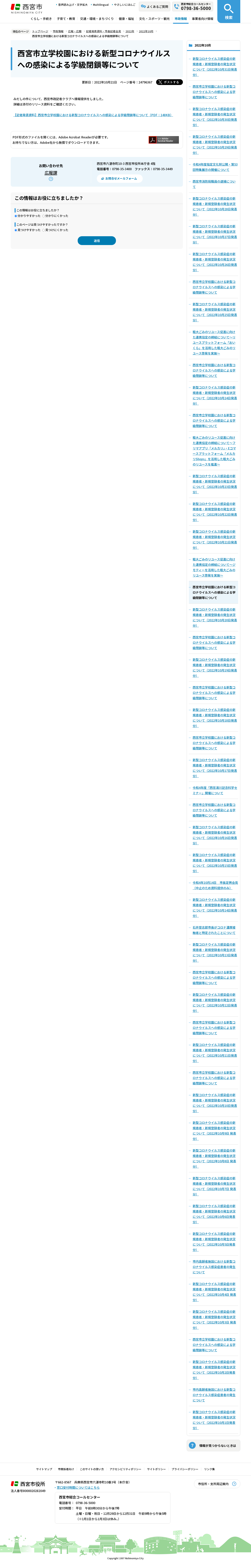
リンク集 (209, 1469)
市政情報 (181, 18)
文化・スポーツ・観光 (154, 18)
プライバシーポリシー (185, 1469)
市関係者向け (66, 1469)
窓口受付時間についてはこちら (78, 1487)
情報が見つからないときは (217, 1445)
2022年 (130, 31)
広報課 (51, 172)
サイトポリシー (156, 1469)
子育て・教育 (66, 18)
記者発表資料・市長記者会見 (103, 31)
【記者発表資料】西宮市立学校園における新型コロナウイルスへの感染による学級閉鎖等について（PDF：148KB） (93, 115)
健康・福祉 (126, 18)
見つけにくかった (56, 230)
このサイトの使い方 (92, 1469)
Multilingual (101, 5)
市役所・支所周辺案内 (213, 1483)
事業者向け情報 (202, 18)
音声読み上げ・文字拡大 (73, 5)
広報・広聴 (74, 31)
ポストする (171, 82)
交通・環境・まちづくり (97, 18)
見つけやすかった (29, 230)
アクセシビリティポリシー (125, 1469)
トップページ (40, 31)
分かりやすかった (29, 216)
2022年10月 (146, 31)
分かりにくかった (56, 216)
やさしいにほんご (124, 5)
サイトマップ (44, 1469)
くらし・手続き (41, 18)
